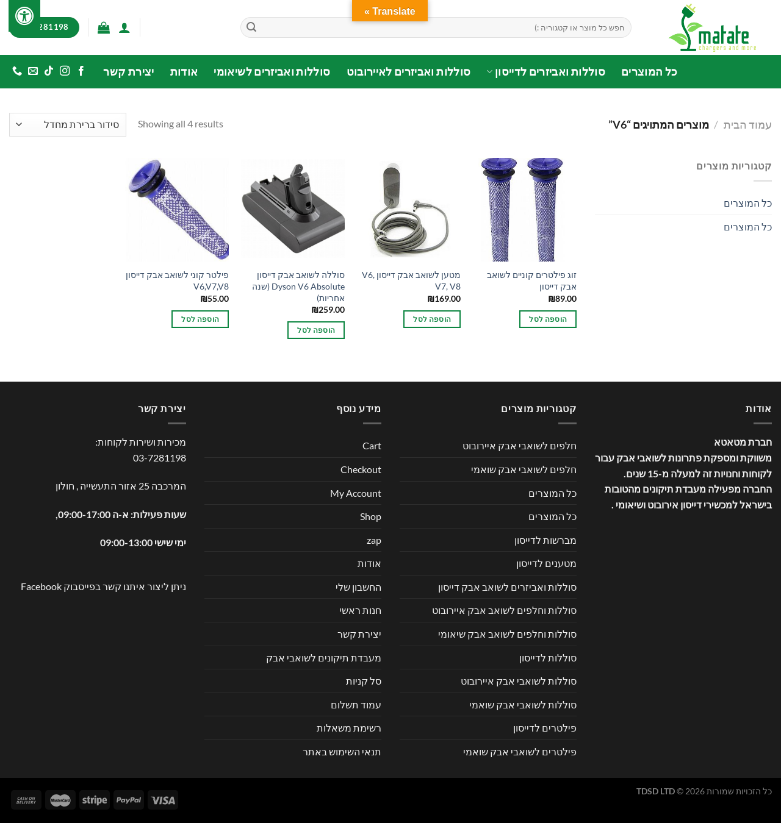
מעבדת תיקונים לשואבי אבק (323, 657)
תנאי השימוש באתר (342, 751)
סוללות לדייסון (548, 657)
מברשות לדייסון (545, 540)
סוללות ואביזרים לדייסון (545, 71)
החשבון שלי (358, 587)
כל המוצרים (649, 71)
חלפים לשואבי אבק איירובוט (519, 445)
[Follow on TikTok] (49, 71)
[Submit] (251, 27)
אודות (184, 71)
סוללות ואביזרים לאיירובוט (409, 71)
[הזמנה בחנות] (67, 125)
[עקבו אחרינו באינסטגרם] (65, 71)
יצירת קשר (128, 71)
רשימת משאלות (349, 727)
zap (374, 540)
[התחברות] (124, 27)
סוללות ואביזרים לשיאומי (272, 71)
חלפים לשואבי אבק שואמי (524, 469)
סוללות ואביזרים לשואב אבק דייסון (507, 587)
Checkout (360, 469)
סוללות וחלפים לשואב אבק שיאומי (507, 634)
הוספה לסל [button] (548, 319)
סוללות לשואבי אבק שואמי (523, 704)
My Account (355, 493)
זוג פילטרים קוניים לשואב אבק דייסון (532, 280)
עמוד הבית (748, 124)
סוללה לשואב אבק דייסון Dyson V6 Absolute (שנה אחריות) (298, 285)
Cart (371, 445)
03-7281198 (159, 457)
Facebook (41, 586)
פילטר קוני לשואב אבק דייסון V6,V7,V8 (177, 280)
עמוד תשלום (356, 704)
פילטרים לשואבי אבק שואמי (520, 751)
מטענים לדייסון (546, 563)
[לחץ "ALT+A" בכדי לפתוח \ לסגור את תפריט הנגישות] (24, 16)
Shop (370, 516)
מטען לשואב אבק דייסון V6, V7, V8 (411, 280)
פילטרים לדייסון (545, 727)
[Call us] (17, 71)
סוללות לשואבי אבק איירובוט (519, 680)
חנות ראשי (360, 610)
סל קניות (363, 680)
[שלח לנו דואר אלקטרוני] (33, 71)
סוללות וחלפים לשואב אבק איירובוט (504, 610)
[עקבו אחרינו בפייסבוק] (80, 71)
